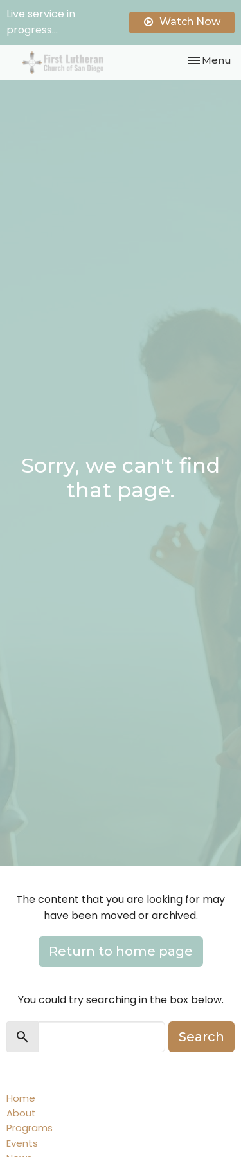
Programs (29, 1127)
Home (20, 1098)
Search (201, 1036)
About (21, 1113)
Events (22, 1143)
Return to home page (121, 951)
